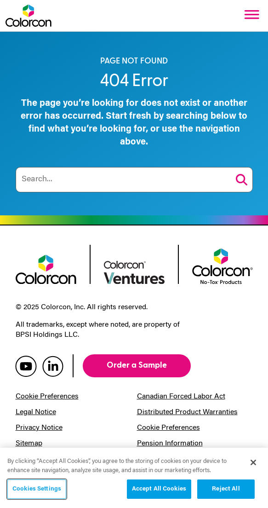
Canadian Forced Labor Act (181, 396)
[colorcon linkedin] (52, 365)
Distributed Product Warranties (187, 412)
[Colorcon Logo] (28, 15)
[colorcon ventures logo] (134, 271)
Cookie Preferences (47, 396)
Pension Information (170, 443)
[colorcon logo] (46, 268)
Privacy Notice (39, 428)
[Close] (253, 462)
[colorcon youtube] (26, 365)
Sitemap (29, 443)
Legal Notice (36, 412)
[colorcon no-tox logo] (222, 265)
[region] (134, 478)
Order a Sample (137, 365)
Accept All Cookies (159, 489)
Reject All (225, 489)
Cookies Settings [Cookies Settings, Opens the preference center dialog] (36, 489)
